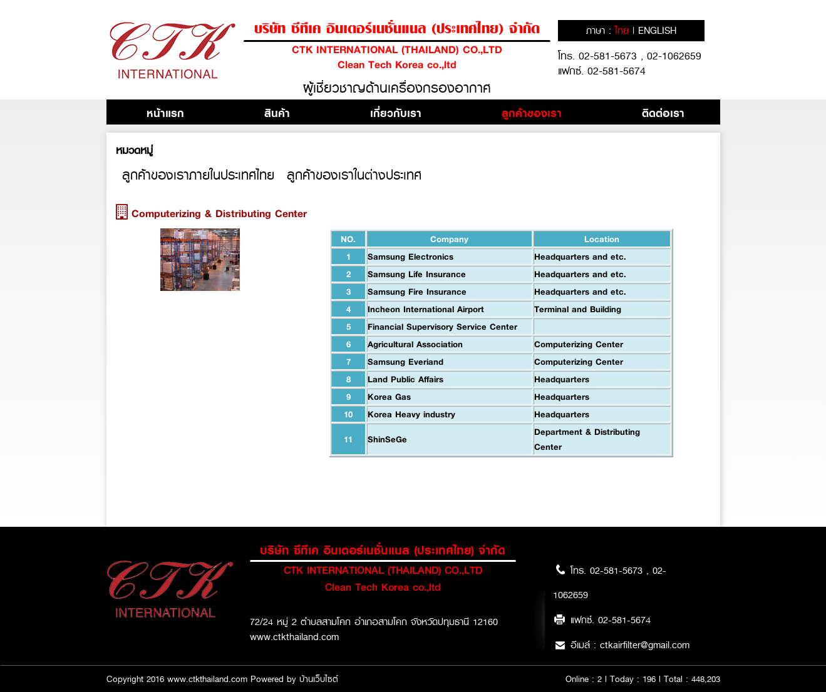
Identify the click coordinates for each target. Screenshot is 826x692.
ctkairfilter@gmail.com (644, 645)
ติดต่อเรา (663, 113)
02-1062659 (674, 56)
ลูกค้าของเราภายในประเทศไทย (198, 175)
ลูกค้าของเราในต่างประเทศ (354, 175)
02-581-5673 (610, 56)
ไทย (623, 30)
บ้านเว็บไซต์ (318, 679)
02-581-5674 (616, 71)
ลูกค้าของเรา (532, 113)
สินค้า (277, 113)
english (657, 30)
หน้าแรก (165, 113)
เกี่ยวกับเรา (395, 113)
